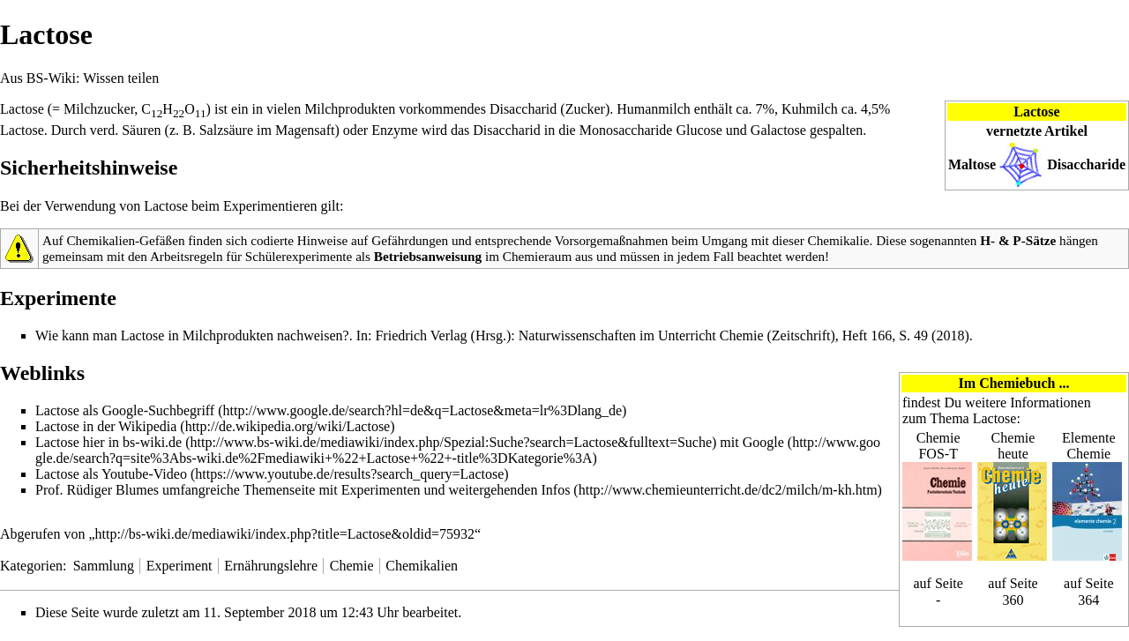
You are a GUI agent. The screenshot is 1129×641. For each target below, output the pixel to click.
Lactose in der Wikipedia (105, 426)
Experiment (179, 565)
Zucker (585, 108)
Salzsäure (226, 130)
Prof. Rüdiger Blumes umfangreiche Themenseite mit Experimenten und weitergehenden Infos (302, 489)
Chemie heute (1013, 445)
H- (987, 240)
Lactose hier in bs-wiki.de (108, 442)
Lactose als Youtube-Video (111, 473)
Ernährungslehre (271, 565)
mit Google (751, 442)
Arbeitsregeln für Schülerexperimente (251, 256)
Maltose (972, 164)
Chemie (352, 565)
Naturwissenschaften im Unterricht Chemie (641, 335)
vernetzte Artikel (1037, 130)
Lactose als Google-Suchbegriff (124, 410)
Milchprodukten (349, 108)
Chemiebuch (1017, 383)
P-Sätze (1034, 240)
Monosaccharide (626, 130)
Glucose (699, 130)
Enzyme (394, 130)
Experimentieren (270, 205)
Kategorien (31, 565)
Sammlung (103, 565)
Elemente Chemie (1088, 445)
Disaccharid (523, 108)
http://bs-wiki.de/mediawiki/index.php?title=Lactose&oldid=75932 (285, 533)
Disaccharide (1086, 164)
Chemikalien (421, 565)
